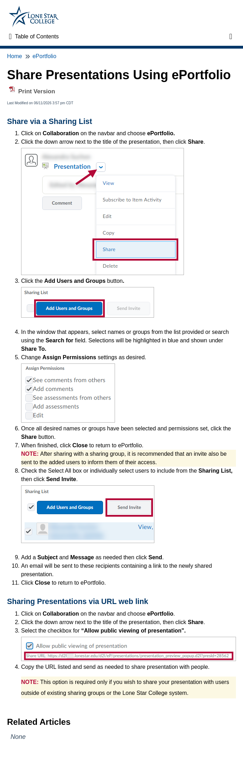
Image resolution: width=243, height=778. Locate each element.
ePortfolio (44, 56)
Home (14, 56)
